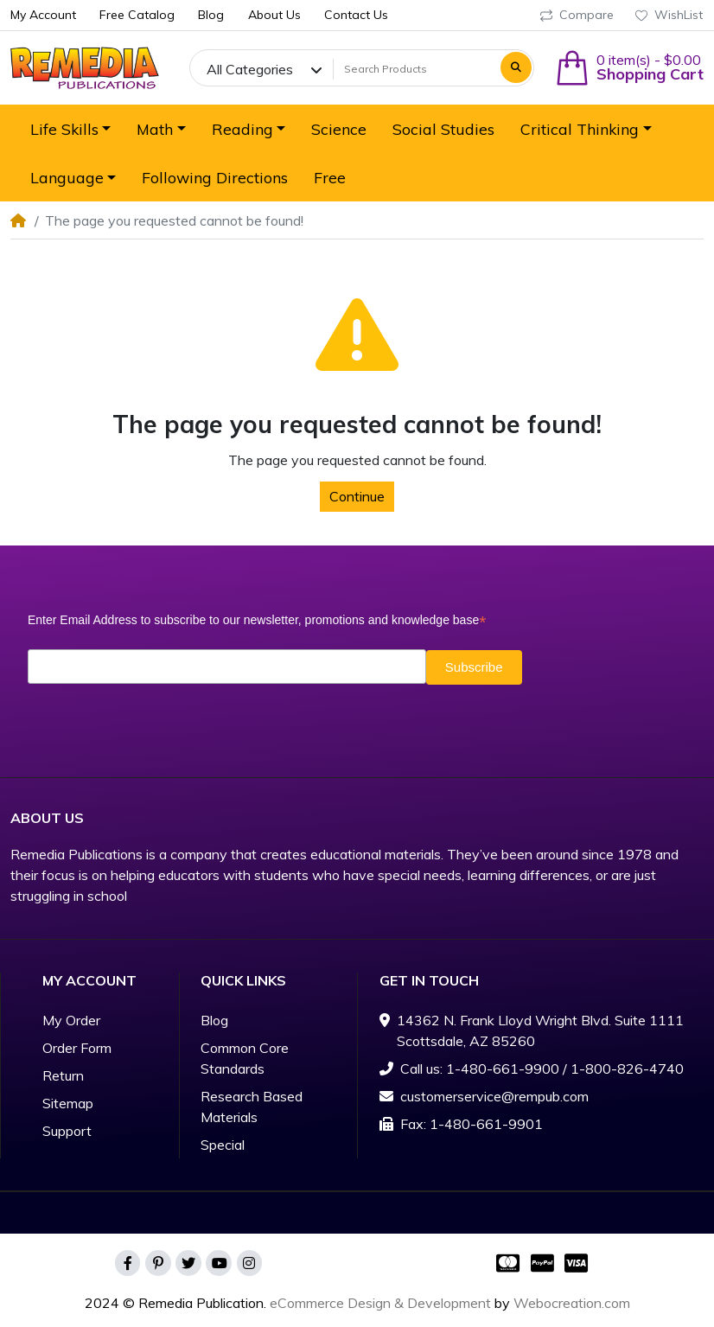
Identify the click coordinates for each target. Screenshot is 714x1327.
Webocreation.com (571, 1302)
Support (67, 1130)
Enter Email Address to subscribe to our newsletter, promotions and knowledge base (257, 620)
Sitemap (67, 1103)
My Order (71, 1020)
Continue (357, 496)
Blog (214, 1020)
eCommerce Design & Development (380, 1302)
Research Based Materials (252, 1107)
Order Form (77, 1047)
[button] (629, 68)
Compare (577, 14)
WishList (669, 14)
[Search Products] (414, 69)
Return (63, 1075)
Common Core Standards (245, 1058)
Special (223, 1144)
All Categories (250, 69)
